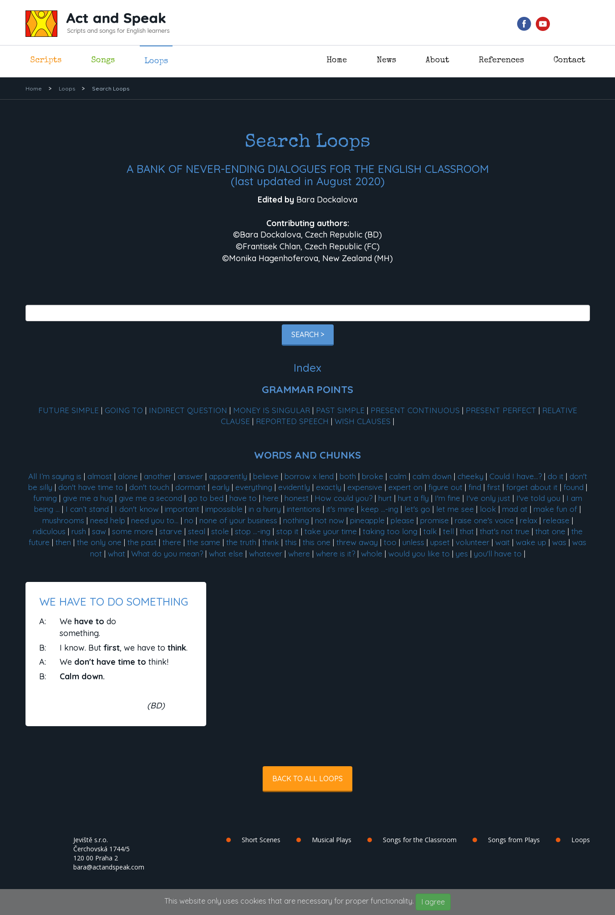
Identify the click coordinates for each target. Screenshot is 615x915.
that (467, 531)
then (63, 542)
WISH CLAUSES (363, 421)
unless (413, 542)
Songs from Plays (514, 839)
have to (243, 498)
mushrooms (63, 520)
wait (502, 542)
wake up (531, 542)
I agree (433, 901)
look (488, 509)
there (172, 542)
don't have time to (90, 487)
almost (99, 476)
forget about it (532, 487)
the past (142, 542)
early (220, 487)
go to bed (206, 498)
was (559, 542)
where (299, 553)
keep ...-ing (379, 509)
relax (528, 520)
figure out (445, 487)
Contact (569, 60)
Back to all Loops (307, 778)
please (402, 520)
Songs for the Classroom (420, 839)
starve (170, 531)
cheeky (470, 476)
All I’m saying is (54, 476)
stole (220, 531)
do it (556, 476)
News (386, 60)
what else (226, 553)
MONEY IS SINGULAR (271, 410)
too (390, 542)
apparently (228, 476)
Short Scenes (261, 839)
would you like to (419, 553)
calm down (432, 476)
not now (329, 520)
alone (128, 476)
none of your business (238, 520)
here (271, 498)
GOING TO (124, 410)
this (291, 542)
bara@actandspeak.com (108, 867)
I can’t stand (87, 509)
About (437, 60)
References (501, 60)
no (188, 520)
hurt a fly (413, 498)
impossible (224, 509)
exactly (328, 487)
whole (371, 553)
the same (203, 542)
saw (99, 531)
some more (132, 531)
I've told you (538, 498)
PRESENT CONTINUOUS (415, 410)
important (182, 509)
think (270, 542)
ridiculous (49, 531)
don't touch (149, 487)
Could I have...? (515, 476)
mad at (515, 509)
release (556, 520)
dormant (190, 487)
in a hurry (265, 509)
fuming (45, 498)
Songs (103, 60)
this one (316, 542)
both (348, 476)
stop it (287, 531)
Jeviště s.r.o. (90, 839)
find (474, 487)
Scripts (45, 60)
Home (336, 60)
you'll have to (498, 553)
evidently (294, 487)
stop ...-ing (252, 531)
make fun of (555, 509)
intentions (303, 509)
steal (196, 531)
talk (430, 531)
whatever (265, 553)
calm (398, 476)
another (158, 476)
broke (372, 476)
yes (462, 553)
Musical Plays (331, 839)
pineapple (367, 520)
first (493, 487)
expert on (405, 487)
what (116, 553)
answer (190, 476)
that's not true (504, 531)
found (574, 487)
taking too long (390, 531)
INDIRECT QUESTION (188, 410)
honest (297, 498)
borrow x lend (309, 476)
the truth (241, 542)
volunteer (472, 542)
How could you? (343, 498)
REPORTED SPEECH (292, 421)
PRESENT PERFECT (501, 410)
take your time (331, 531)
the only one (99, 542)
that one (550, 531)
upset (440, 542)
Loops (156, 61)
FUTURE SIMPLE (68, 410)
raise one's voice (484, 520)
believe (266, 476)
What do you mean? (167, 553)
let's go (417, 509)
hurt (385, 498)
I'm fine (447, 498)
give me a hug (88, 498)
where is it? (335, 553)
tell (448, 531)
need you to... (154, 520)
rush (78, 531)
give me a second (150, 498)
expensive (364, 487)
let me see (455, 509)
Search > (307, 334)
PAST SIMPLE (340, 410)
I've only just (488, 498)
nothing (296, 520)
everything (253, 487)
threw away (357, 542)
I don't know (137, 509)
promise (434, 520)
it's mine (340, 509)
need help (107, 520)
